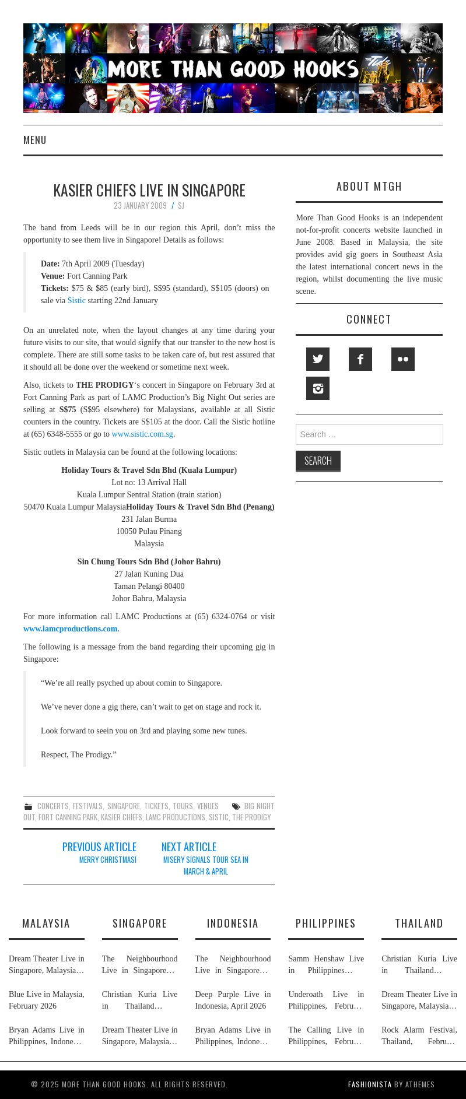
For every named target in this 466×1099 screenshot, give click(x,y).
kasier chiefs (121, 817)
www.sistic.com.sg (142, 434)
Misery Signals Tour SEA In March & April (205, 865)
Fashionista (370, 1084)
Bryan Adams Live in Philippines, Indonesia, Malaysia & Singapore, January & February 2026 (47, 1037)
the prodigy (251, 817)
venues (208, 806)
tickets (156, 806)
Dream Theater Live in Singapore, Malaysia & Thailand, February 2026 (47, 965)
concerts (53, 806)
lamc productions (175, 817)
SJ (181, 205)
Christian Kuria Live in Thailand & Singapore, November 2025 (140, 1001)
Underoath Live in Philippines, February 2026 (326, 1001)
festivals (88, 806)
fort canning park (67, 817)
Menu (35, 139)
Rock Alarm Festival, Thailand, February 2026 (419, 1037)
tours (183, 806)
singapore (123, 806)
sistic (219, 817)
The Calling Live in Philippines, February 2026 (326, 1037)
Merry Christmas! (107, 859)
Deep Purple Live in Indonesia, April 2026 (233, 1000)
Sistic (77, 300)
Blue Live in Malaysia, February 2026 (47, 1000)
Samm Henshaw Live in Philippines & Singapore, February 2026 (326, 965)
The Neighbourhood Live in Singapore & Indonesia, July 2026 (140, 965)
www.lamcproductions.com (70, 628)
